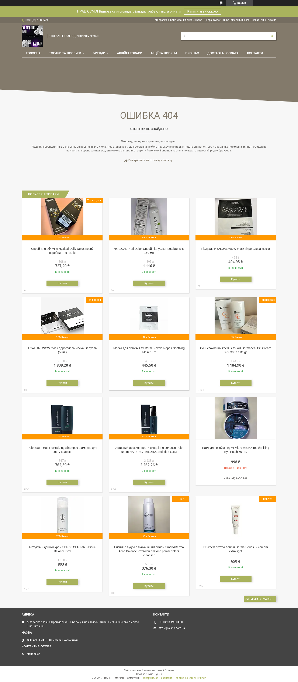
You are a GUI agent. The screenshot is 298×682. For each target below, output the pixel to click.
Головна (33, 53)
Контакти (255, 53)
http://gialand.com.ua (172, 628)
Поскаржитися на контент (156, 677)
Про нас (192, 53)
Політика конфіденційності (190, 677)
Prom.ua (169, 670)
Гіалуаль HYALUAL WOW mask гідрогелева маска (235, 248)
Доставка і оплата (223, 53)
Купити (62, 283)
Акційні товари (129, 53)
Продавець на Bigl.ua (149, 674)
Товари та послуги (65, 53)
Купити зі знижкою (202, 11)
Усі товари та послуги (258, 598)
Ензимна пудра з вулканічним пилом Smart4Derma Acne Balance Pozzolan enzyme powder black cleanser (149, 551)
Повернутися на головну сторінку (150, 160)
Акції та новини (164, 53)
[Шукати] (272, 36)
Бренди (99, 53)
